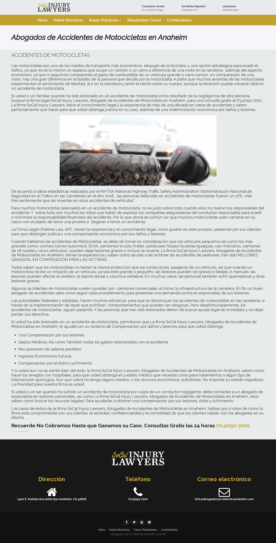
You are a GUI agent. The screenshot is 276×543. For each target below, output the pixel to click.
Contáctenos (169, 529)
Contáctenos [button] (179, 20)
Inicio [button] (43, 20)
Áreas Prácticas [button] (105, 20)
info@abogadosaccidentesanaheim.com (224, 499)
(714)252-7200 (233, 426)
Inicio (101, 529)
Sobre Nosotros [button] (68, 20)
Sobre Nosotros (119, 529)
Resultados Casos (144, 20)
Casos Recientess (145, 529)
